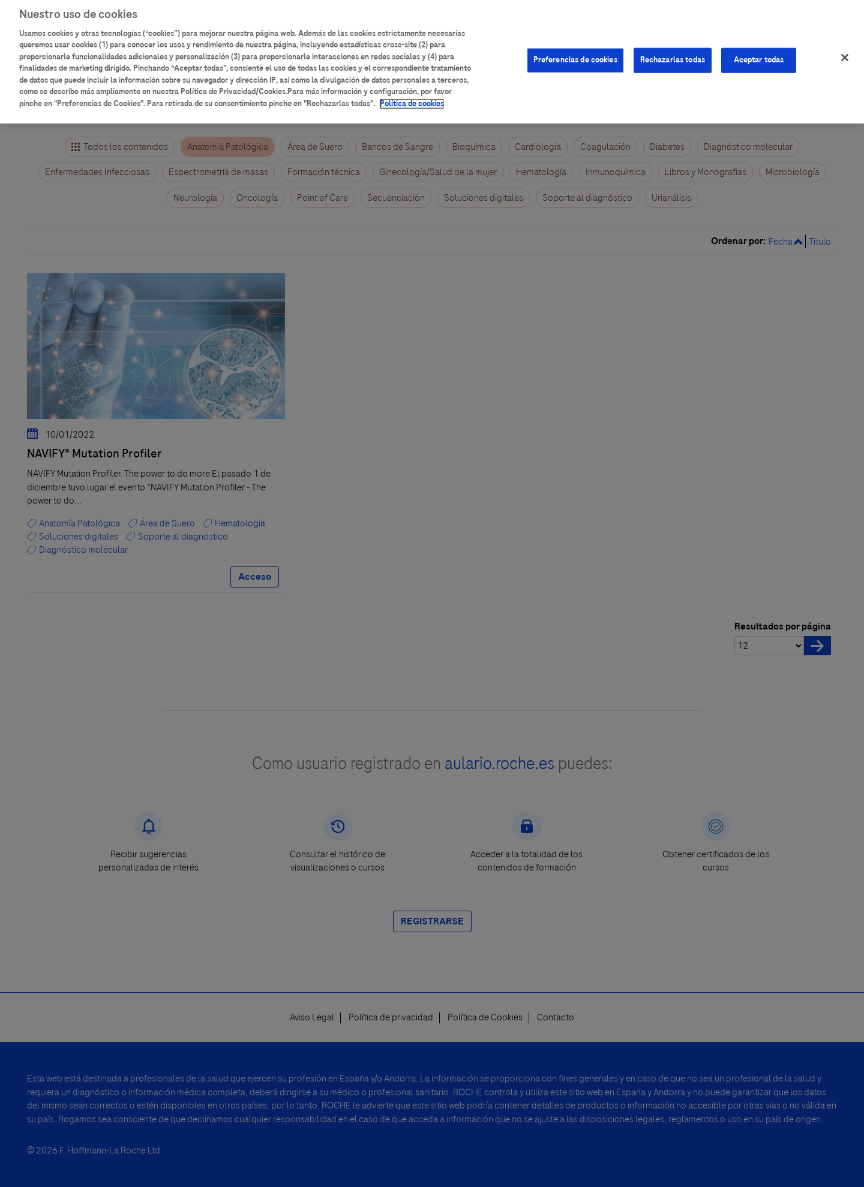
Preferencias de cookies (575, 54)
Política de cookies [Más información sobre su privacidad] (412, 98)
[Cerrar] (845, 52)
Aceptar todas (759, 54)
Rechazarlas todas (672, 54)
